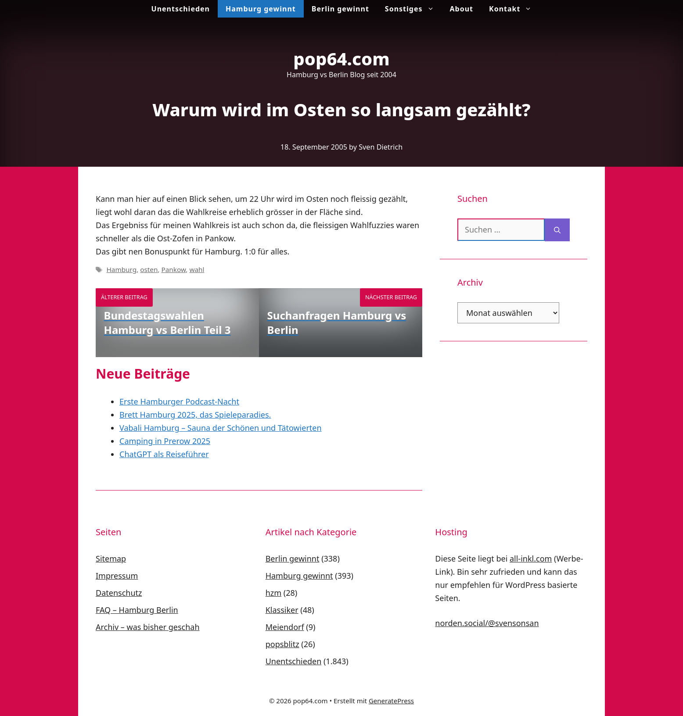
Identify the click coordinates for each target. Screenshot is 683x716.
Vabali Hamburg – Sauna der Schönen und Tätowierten (220, 427)
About (462, 9)
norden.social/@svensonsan (487, 623)
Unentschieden (180, 9)
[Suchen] (557, 229)
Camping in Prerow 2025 (164, 441)
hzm (273, 592)
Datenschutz (119, 592)
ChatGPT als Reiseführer (164, 454)
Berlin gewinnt (340, 9)
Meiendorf (285, 627)
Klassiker (282, 610)
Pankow (173, 269)
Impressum (117, 575)
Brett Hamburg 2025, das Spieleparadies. (195, 414)
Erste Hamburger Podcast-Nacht (179, 401)
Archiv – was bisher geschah (148, 627)
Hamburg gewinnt (261, 9)
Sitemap (111, 558)
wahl (196, 269)
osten (149, 269)
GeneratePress (391, 700)
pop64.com (341, 59)
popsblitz (282, 644)
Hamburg (121, 269)
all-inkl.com (531, 558)
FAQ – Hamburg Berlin (137, 610)
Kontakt (514, 9)
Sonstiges (413, 9)
